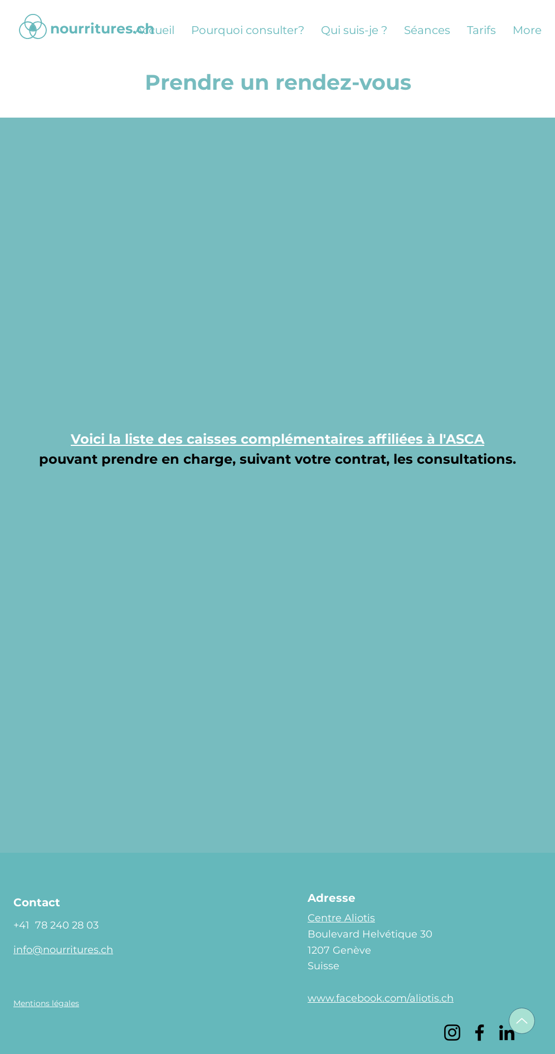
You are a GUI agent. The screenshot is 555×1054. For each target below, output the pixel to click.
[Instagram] (452, 1032)
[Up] (522, 1021)
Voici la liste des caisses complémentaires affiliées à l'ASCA (277, 439)
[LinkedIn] (507, 1032)
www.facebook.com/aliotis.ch (381, 998)
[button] (46, 1003)
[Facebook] (479, 1032)
